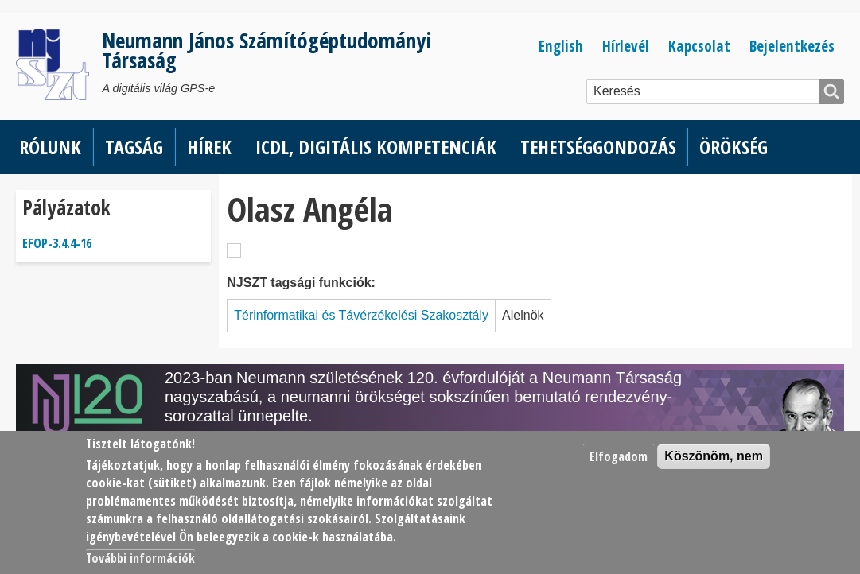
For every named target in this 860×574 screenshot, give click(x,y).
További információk (140, 558)
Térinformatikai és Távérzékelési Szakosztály (361, 315)
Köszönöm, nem (713, 456)
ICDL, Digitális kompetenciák (375, 147)
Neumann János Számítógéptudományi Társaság (266, 50)
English (561, 45)
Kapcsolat (699, 45)
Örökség (733, 147)
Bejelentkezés (792, 45)
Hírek (209, 147)
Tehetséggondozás (598, 147)
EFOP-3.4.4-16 (56, 243)
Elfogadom (619, 456)
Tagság (134, 147)
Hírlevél (625, 45)
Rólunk (50, 147)
